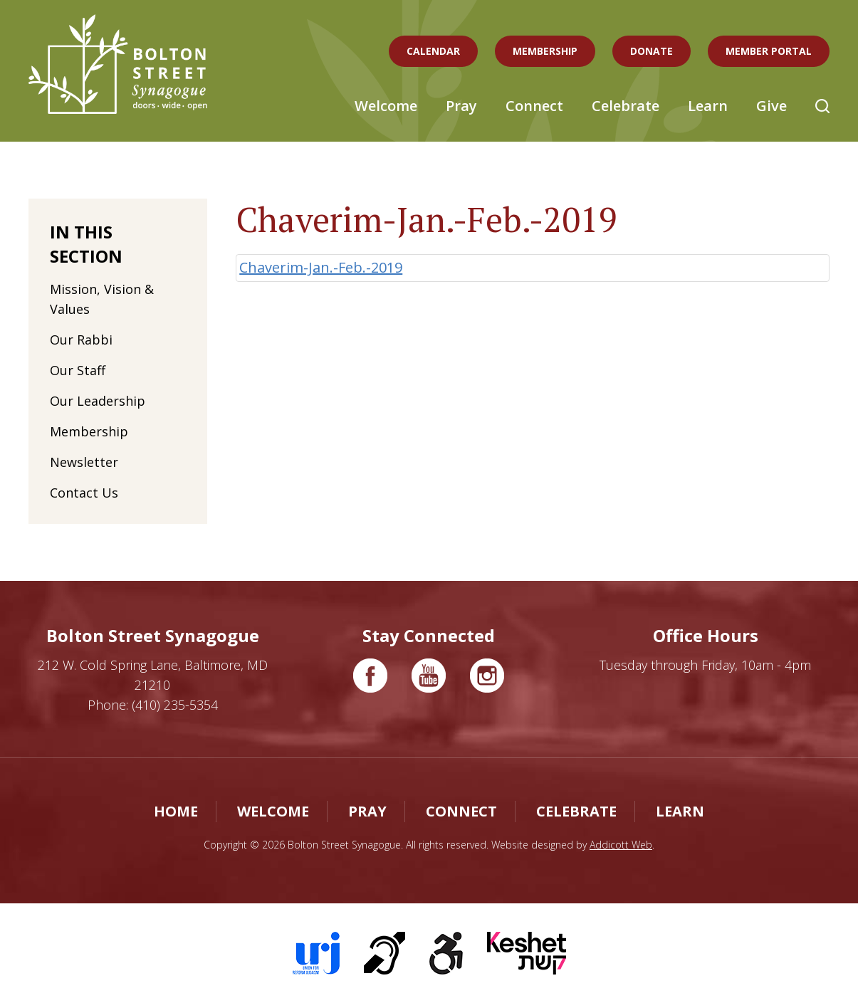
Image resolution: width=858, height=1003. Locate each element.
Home (176, 811)
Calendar (433, 51)
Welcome (386, 105)
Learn (708, 105)
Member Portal (769, 51)
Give (771, 105)
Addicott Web (621, 844)
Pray (461, 105)
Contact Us (84, 492)
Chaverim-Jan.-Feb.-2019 (320, 267)
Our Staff (77, 370)
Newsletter (84, 462)
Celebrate (625, 105)
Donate (651, 51)
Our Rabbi (81, 339)
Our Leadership (97, 400)
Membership (545, 51)
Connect (534, 105)
